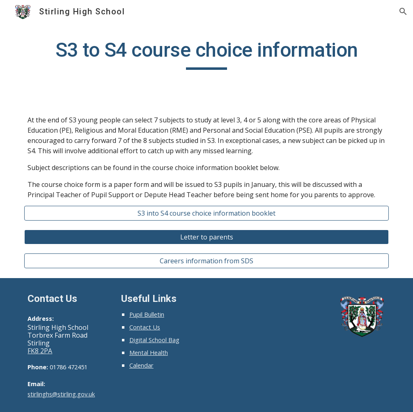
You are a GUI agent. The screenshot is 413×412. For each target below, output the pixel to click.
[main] (206, 54)
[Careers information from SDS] (206, 261)
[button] (403, 11)
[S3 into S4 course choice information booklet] (206, 213)
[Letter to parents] (206, 237)
